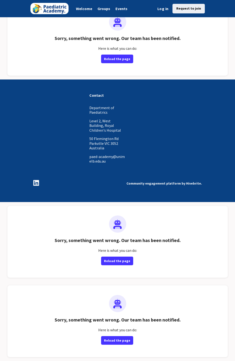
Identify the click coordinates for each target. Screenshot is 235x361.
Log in (162, 8)
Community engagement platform (153, 183)
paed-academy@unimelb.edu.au (107, 159)
